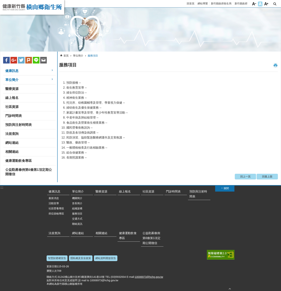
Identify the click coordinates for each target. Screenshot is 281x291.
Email (43, 60)
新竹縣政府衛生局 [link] (221, 3)
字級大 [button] (266, 3)
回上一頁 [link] (245, 176)
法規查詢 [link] (12, 134)
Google (13, 60)
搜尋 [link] (274, 3)
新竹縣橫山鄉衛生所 (32, 7)
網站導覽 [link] (203, 3)
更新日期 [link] (52, 266)
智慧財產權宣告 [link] (57, 258)
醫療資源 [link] (12, 89)
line (36, 60)
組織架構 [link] (77, 208)
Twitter (21, 60)
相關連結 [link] (12, 152)
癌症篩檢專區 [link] (56, 213)
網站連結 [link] (12, 143)
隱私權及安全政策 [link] (80, 258)
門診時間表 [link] (13, 116)
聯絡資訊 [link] (77, 223)
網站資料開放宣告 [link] (105, 258)
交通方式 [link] (77, 218)
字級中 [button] (260, 3)
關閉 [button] (226, 188)
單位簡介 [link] (12, 80)
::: (66, 2)
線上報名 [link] (12, 98)
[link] (140, 30)
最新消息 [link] (54, 198)
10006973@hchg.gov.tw (149, 276)
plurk (28, 60)
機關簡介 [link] (77, 198)
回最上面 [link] (267, 176)
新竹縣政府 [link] (241, 3)
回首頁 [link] (190, 3)
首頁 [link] (66, 55)
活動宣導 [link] (54, 203)
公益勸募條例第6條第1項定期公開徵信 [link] (28, 172)
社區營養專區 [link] (56, 208)
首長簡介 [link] (77, 203)
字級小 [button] (254, 3)
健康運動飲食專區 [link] (18, 161)
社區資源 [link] (12, 107)
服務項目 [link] (93, 55)
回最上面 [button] (229, 288)
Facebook (6, 60)
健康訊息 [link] (12, 71)
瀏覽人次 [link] (52, 270)
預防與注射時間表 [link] (18, 125)
